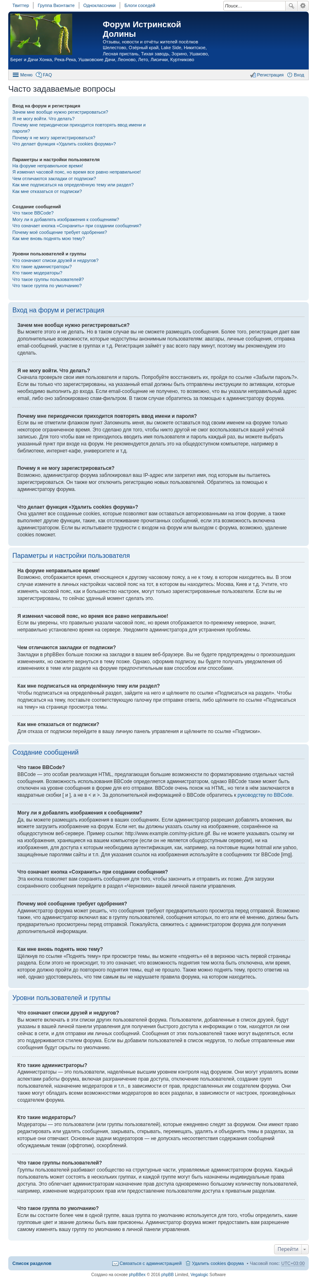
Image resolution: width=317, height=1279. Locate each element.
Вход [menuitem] (299, 74)
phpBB (167, 1274)
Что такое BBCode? (33, 212)
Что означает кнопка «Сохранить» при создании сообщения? (76, 225)
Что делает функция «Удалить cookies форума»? (64, 143)
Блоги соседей (139, 5)
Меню (26, 74)
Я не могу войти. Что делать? (43, 118)
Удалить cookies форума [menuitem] (218, 1263)
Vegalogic (199, 1274)
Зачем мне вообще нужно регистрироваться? (60, 112)
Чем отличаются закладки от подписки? (54, 178)
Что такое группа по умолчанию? (47, 285)
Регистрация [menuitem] (270, 74)
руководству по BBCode (265, 795)
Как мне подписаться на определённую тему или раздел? (73, 184)
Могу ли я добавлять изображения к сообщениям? (65, 219)
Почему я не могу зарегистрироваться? (53, 137)
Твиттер (20, 5)
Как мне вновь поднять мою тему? (48, 238)
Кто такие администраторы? (42, 266)
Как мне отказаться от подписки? (47, 191)
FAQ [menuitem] (47, 74)
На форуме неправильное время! (47, 165)
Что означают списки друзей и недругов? (55, 260)
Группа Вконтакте (56, 5)
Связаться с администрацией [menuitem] (151, 1263)
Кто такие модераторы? (37, 272)
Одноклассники (99, 5)
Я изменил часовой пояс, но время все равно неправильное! (76, 171)
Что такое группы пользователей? (48, 279)
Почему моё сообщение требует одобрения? (59, 232)
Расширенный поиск (303, 6)
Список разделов (32, 1263)
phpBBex (137, 1274)
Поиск (291, 6)
